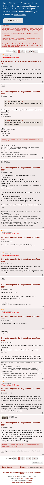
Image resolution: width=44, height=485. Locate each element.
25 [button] (34, 51)
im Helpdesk (5, 35)
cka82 (9, 101)
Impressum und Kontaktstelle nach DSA (21, 472)
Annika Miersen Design (27, 478)
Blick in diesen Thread (33, 38)
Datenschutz (37, 472)
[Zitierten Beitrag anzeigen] (23, 101)
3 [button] (24, 51)
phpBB (16, 476)
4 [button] (26, 51)
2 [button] (21, 51)
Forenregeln (5, 25)
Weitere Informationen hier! (30, 31)
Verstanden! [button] (13, 21)
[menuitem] (23, 467)
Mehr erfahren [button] (20, 15)
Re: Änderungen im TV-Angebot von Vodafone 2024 (20, 93)
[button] (15, 51)
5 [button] (29, 51)
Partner (22, 473)
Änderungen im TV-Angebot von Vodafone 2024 (21, 62)
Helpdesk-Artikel (21, 39)
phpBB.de (29, 480)
